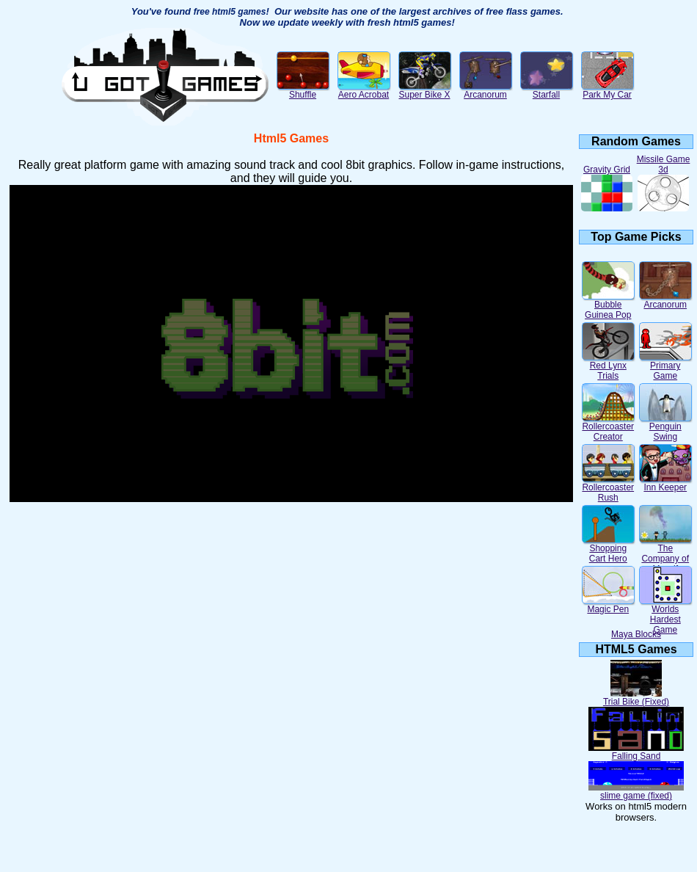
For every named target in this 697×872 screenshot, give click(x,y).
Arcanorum (485, 90)
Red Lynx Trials (608, 366)
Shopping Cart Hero (608, 549)
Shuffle (303, 90)
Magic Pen (608, 605)
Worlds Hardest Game (665, 615)
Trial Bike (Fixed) (636, 697)
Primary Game (665, 366)
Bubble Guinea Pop (608, 305)
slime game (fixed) (636, 791)
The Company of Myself (665, 554)
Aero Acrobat (363, 90)
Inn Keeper (665, 483)
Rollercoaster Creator (608, 427)
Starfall (546, 90)
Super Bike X (424, 90)
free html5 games (230, 12)
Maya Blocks (636, 634)
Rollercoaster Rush (608, 488)
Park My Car (607, 90)
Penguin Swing (665, 427)
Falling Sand (636, 752)
